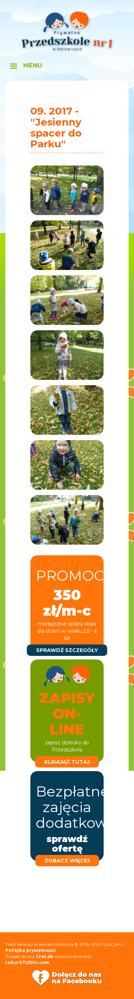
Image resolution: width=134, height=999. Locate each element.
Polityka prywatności (30, 950)
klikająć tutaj (67, 762)
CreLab (44, 956)
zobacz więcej (67, 860)
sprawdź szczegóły (67, 650)
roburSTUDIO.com (27, 962)
